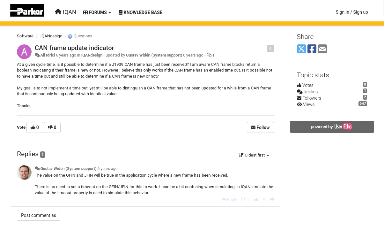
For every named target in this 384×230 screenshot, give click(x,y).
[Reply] (229, 199)
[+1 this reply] (256, 199)
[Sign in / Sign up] (352, 12)
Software (25, 36)
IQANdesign (52, 36)
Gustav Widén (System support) (154, 55)
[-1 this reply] (272, 199)
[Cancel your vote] (264, 199)
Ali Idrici (47, 55)
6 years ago (107, 168)
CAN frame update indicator (74, 48)
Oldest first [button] (254, 155)
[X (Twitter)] (301, 49)
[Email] (322, 49)
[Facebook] (311, 49)
